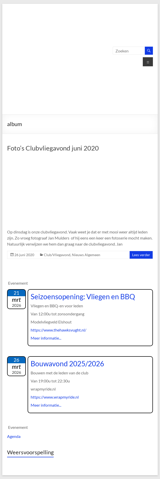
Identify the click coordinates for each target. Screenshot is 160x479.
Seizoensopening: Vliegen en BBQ (83, 296)
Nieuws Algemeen (86, 255)
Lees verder (141, 255)
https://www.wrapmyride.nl (55, 397)
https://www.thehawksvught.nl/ (58, 329)
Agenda (14, 436)
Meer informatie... (46, 338)
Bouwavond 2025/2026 (67, 363)
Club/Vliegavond (57, 255)
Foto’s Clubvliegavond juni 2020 (53, 148)
